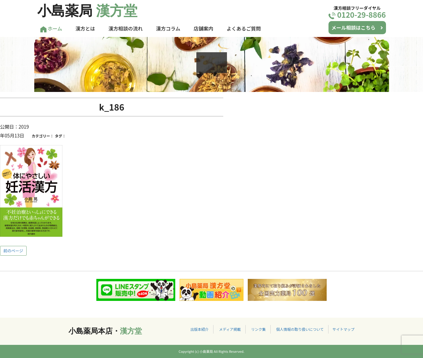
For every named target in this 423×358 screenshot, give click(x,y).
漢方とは (85, 28)
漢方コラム (168, 28)
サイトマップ (343, 329)
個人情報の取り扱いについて (300, 329)
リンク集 (258, 329)
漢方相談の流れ (125, 28)
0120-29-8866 (357, 14)
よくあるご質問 (244, 28)
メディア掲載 (230, 329)
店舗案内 (203, 28)
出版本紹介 (199, 329)
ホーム (51, 28)
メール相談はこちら (357, 27)
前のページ (13, 251)
